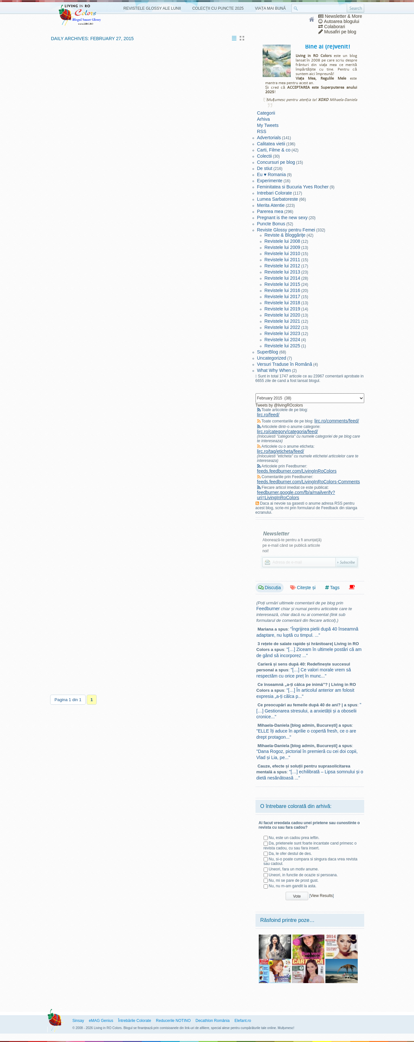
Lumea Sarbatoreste (277, 199)
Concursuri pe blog (276, 162)
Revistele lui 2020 (282, 315)
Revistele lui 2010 (282, 253)
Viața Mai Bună (270, 8)
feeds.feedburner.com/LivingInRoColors (297, 471)
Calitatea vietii (271, 143)
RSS (262, 131)
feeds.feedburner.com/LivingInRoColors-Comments (308, 481)
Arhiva (263, 119)
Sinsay (78, 1020)
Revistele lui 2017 (282, 296)
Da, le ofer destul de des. (290, 853)
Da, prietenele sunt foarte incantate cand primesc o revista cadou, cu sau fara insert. (310, 845)
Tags (332, 587)
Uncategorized (271, 358)
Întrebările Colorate (134, 1020)
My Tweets (268, 125)
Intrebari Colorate (274, 193)
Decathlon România (212, 1020)
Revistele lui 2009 (282, 247)
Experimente (270, 180)
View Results (321, 895)
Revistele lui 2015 (282, 284)
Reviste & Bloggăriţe (285, 235)
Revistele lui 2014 (282, 278)
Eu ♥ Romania (271, 174)
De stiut (264, 168)
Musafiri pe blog (337, 31)
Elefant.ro (242, 1020)
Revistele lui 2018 (282, 302)
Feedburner (268, 608)
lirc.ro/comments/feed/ (336, 420)
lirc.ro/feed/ (268, 414)
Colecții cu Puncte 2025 (218, 8)
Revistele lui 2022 (282, 327)
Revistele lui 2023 (282, 333)
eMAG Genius (101, 1020)
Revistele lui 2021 (282, 321)
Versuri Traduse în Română (284, 364)
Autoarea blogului (338, 21)
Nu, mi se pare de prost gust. (294, 880)
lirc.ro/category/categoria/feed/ (287, 431)
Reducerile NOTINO (173, 1020)
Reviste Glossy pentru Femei (286, 229)
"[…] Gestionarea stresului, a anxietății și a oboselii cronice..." (308, 710)
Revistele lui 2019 (282, 308)
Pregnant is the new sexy (282, 217)
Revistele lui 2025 (282, 345)
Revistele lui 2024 (282, 339)
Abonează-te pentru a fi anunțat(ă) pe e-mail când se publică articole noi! (292, 545)
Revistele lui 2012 (282, 265)
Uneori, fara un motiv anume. (294, 869)
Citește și (302, 587)
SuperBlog (267, 351)
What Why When (274, 370)
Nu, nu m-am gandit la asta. (292, 886)
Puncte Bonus (271, 223)
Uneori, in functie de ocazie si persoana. (303, 875)
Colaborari (331, 26)
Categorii (266, 113)
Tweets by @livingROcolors (279, 405)
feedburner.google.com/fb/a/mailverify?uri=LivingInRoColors (296, 495)
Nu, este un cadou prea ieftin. (294, 837)
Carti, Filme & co (273, 149)
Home (312, 20)
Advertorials (269, 137)
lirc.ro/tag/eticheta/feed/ (280, 451)
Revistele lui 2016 (282, 290)
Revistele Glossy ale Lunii (152, 8)
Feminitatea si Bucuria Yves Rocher (293, 186)
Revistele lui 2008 (282, 241)
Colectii (264, 156)
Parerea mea (270, 211)
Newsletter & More (340, 16)
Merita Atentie (271, 205)
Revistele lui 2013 (282, 272)
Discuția (269, 587)
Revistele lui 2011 (282, 259)
